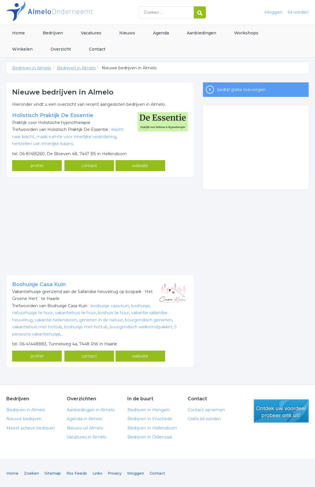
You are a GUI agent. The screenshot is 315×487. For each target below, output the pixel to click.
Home (18, 33)
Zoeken (31, 473)
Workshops (246, 33)
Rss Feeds (76, 473)
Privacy (115, 473)
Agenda (161, 33)
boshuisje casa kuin (110, 305)
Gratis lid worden (204, 418)
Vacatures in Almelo (87, 437)
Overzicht (61, 49)
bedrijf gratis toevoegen (241, 89)
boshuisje (140, 305)
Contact (97, 49)
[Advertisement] (100, 226)
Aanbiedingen (201, 33)
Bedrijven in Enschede (149, 418)
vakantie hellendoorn (56, 320)
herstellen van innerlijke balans (42, 143)
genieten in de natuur (101, 320)
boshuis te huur (113, 312)
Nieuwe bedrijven (24, 418)
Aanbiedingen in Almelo (91, 409)
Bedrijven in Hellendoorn (152, 428)
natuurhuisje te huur (32, 312)
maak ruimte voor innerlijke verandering (76, 136)
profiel (37, 165)
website (140, 165)
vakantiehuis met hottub (37, 326)
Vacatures (91, 33)
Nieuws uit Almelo (85, 428)
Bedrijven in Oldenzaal (149, 437)
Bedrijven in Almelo (78, 12)
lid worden (298, 12)
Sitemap (52, 473)
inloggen (273, 12)
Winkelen (22, 49)
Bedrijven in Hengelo (148, 409)
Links (97, 473)
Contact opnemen (206, 409)
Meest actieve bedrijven (30, 428)
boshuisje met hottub (86, 326)
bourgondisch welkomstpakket (141, 326)
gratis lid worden (281, 411)
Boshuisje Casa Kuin (39, 284)
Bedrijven (53, 33)
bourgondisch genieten (148, 320)
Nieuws (127, 33)
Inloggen (135, 473)
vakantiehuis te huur (75, 312)
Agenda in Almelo (84, 418)
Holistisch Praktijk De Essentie (52, 115)
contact (89, 165)
